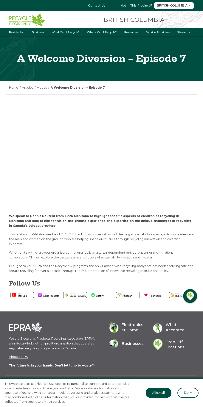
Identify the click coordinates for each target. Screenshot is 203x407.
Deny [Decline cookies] (188, 392)
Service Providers (158, 32)
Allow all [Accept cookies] (158, 392)
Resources (131, 32)
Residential (16, 32)
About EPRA (18, 357)
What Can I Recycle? (66, 32)
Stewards (183, 32)
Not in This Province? (136, 5)
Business (38, 32)
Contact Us (96, 5)
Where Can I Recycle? (102, 32)
